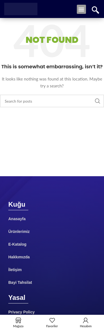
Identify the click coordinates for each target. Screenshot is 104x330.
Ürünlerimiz (19, 231)
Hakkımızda (19, 257)
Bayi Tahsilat (20, 282)
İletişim (15, 269)
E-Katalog (17, 244)
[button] (81, 9)
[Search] (52, 101)
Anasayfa (17, 219)
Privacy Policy (21, 312)
